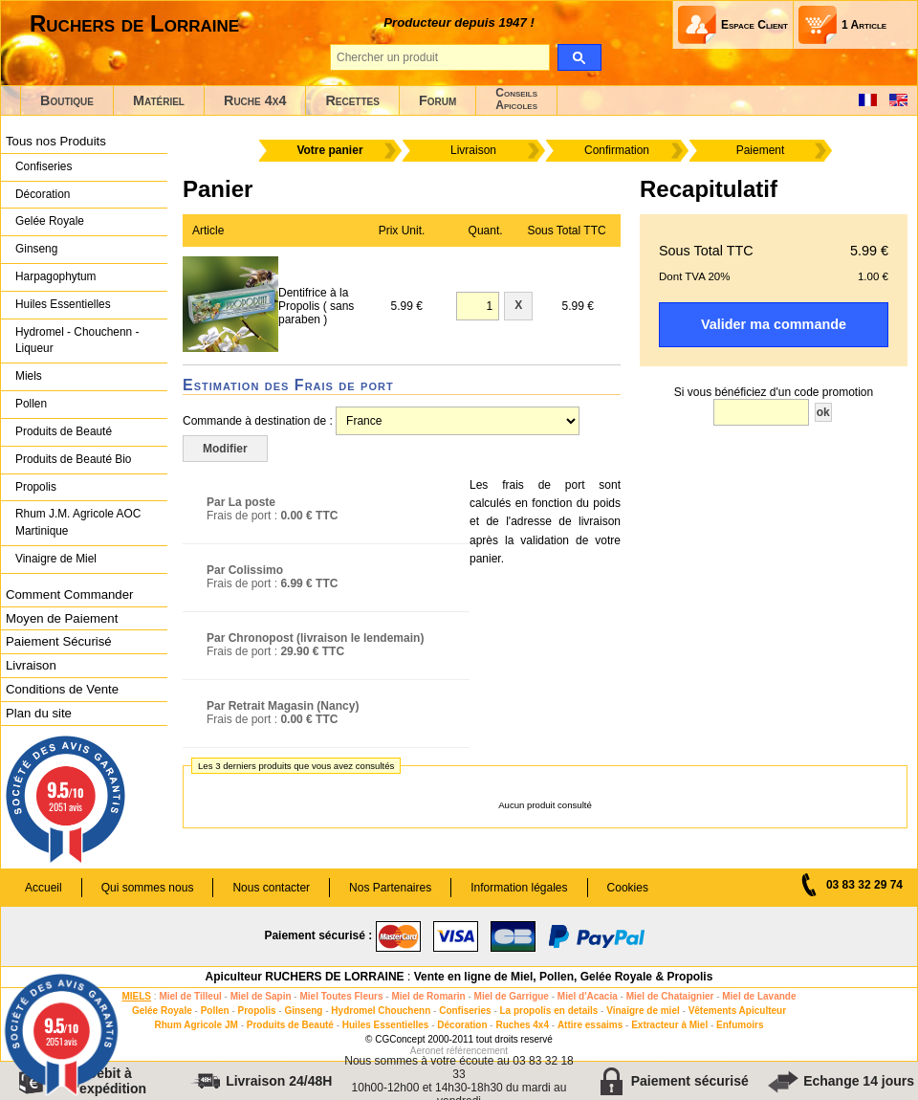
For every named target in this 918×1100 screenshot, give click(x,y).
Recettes (352, 100)
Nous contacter (271, 887)
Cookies (627, 887)
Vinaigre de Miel (56, 558)
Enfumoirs (739, 1025)
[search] (579, 57)
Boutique (67, 100)
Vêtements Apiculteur (737, 1010)
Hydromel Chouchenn (380, 1010)
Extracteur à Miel (669, 1025)
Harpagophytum (56, 276)
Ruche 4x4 (255, 100)
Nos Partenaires (390, 887)
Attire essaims (590, 1025)
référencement (477, 1050)
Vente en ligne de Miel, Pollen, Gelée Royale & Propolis (563, 976)
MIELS (136, 996)
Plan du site (39, 713)
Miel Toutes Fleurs (340, 996)
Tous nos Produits (56, 141)
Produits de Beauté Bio (73, 459)
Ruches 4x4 (522, 1025)
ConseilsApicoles (516, 99)
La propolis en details (549, 1010)
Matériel (159, 100)
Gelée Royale (49, 221)
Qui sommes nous (147, 887)
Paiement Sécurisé (59, 641)
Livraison (31, 665)
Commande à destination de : (258, 421)
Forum (437, 100)
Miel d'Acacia (587, 996)
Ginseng (36, 248)
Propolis (35, 487)
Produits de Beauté (63, 431)
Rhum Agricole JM (195, 1025)
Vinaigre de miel (643, 1010)
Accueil (43, 887)
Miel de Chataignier (670, 996)
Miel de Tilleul (190, 996)
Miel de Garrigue (511, 996)
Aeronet (427, 1050)
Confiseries (43, 166)
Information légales (518, 887)
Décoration (42, 194)
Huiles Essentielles (63, 304)
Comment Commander (69, 594)
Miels (28, 376)
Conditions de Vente (62, 689)
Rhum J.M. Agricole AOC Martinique (78, 522)
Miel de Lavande (759, 996)
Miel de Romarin (428, 996)
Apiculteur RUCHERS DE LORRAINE (305, 976)
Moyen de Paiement (62, 618)
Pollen (31, 403)
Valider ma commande (773, 324)
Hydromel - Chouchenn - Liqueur (77, 340)
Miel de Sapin (261, 996)
